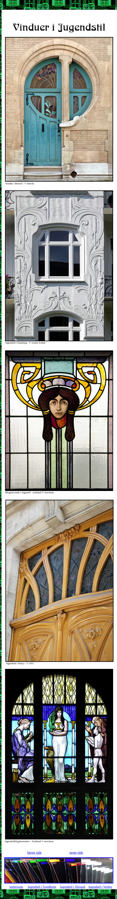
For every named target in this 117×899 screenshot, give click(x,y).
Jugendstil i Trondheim (42, 886)
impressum (16, 886)
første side (34, 853)
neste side (76, 853)
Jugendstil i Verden (100, 886)
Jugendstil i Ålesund (72, 886)
